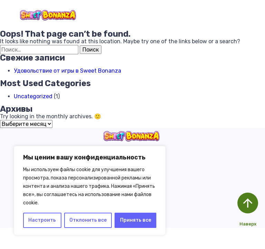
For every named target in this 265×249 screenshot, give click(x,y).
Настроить (42, 220)
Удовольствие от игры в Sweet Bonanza (67, 70)
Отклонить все (88, 220)
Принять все (135, 220)
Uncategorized (33, 96)
